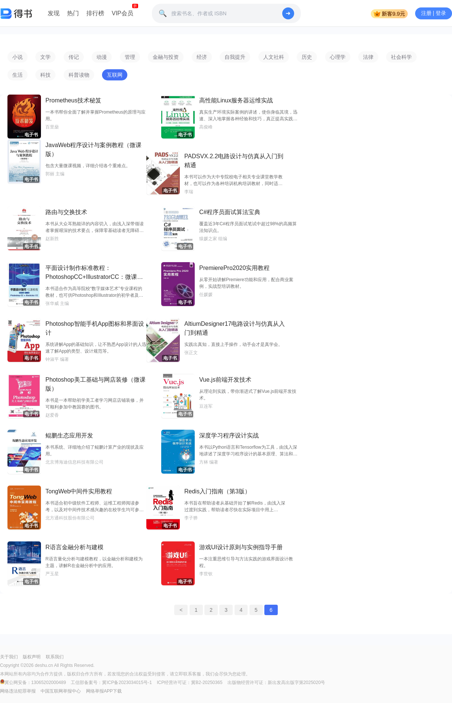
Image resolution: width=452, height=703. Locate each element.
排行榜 (95, 13)
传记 (74, 57)
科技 (45, 75)
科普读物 (79, 75)
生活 (17, 75)
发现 (54, 13)
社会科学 (401, 57)
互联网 (114, 75)
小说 (17, 57)
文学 (45, 57)
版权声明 (32, 656)
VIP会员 (122, 13)
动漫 (101, 57)
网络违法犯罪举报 (18, 691)
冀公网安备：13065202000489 (33, 682)
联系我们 (55, 656)
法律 (368, 57)
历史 (307, 57)
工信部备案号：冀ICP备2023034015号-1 (111, 682)
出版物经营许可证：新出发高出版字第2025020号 (276, 682)
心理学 (338, 57)
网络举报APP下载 (104, 691)
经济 (202, 57)
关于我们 (9, 656)
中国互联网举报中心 (61, 691)
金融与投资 (166, 57)
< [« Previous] (180, 610)
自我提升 (235, 57)
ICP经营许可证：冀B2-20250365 (189, 682)
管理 (130, 57)
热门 (73, 13)
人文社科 (273, 57)
